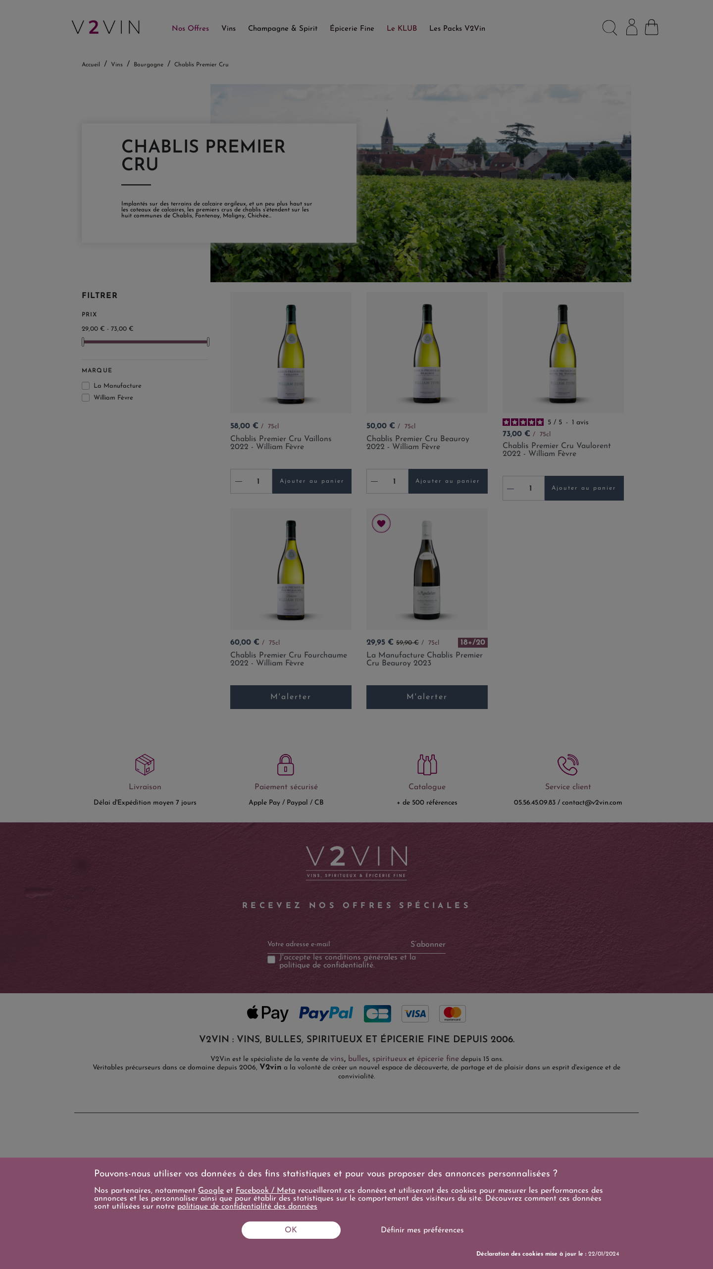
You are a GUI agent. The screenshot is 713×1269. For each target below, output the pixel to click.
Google (211, 1191)
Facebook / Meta (266, 1191)
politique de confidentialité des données (247, 1207)
